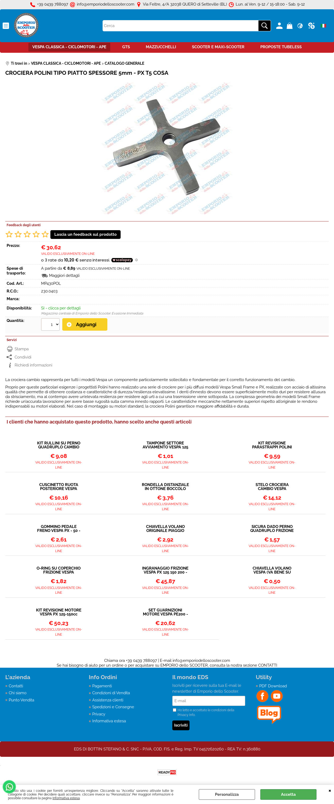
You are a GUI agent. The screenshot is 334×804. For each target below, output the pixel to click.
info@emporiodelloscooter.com (201, 660)
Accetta (288, 794)
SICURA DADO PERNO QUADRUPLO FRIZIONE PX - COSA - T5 (272, 529)
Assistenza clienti (107, 700)
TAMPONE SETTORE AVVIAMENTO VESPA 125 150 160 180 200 (165, 445)
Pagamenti (102, 686)
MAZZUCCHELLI (161, 47)
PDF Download (273, 686)
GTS (126, 47)
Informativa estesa (66, 798)
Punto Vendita (21, 700)
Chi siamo (18, 693)
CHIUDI (329, 790)
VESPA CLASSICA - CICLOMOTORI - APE (69, 47)
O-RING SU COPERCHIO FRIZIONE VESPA (59, 570)
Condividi (23, 357)
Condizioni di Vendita (111, 693)
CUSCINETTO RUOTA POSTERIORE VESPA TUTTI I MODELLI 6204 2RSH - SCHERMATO (59, 487)
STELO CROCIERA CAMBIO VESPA (272, 487)
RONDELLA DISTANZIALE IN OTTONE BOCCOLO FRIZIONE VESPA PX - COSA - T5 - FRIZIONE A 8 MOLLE (165, 487)
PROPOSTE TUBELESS (281, 47)
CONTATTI (267, 665)
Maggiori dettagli (64, 275)
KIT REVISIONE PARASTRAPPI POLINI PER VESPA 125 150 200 (271, 445)
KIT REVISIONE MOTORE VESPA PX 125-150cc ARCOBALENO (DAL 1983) (58, 612)
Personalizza (227, 794)
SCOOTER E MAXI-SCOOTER (218, 47)
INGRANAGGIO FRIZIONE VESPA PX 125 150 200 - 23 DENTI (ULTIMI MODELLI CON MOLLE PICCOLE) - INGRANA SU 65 (165, 570)
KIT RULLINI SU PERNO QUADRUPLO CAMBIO (58, 445)
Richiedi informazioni (33, 365)
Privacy (98, 714)
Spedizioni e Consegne (113, 707)
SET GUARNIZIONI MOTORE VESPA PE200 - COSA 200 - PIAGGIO (165, 612)
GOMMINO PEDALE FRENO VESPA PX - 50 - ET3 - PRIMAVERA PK (58, 529)
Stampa (22, 349)
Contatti (16, 686)
